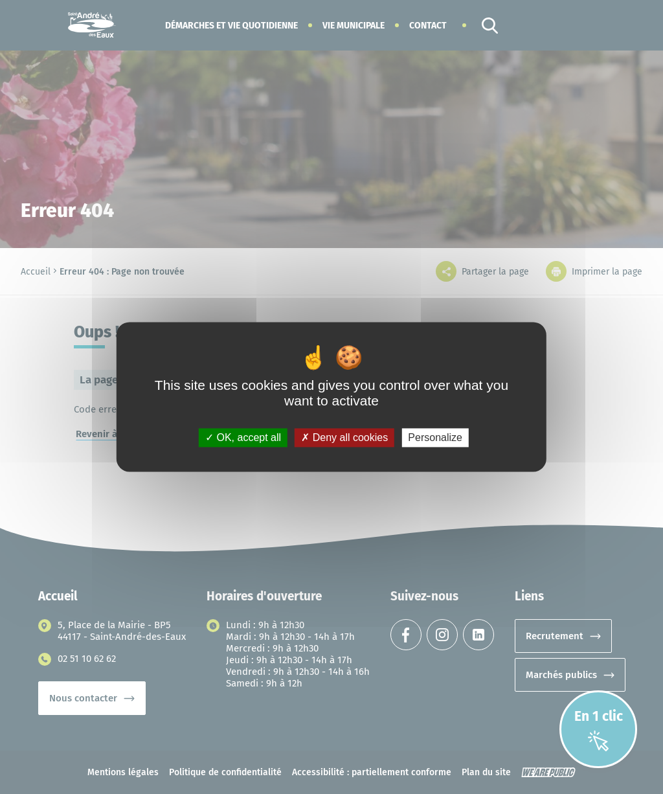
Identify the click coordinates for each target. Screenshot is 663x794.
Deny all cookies (344, 437)
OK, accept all (243, 437)
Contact (428, 25)
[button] (231, 25)
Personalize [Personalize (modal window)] (435, 437)
